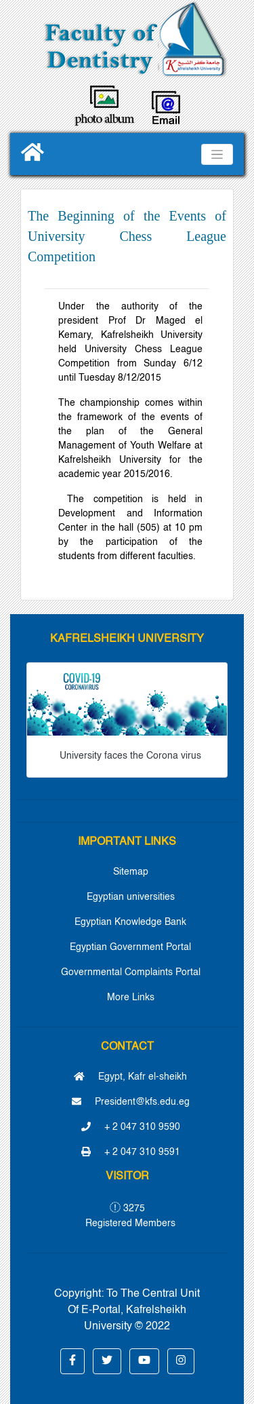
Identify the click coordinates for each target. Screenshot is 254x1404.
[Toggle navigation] (217, 154)
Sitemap (130, 872)
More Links (130, 997)
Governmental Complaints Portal (130, 972)
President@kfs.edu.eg (131, 1102)
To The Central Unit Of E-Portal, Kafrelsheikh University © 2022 (134, 1310)
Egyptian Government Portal (130, 947)
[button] (72, 1361)
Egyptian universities (131, 897)
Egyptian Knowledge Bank (130, 922)
